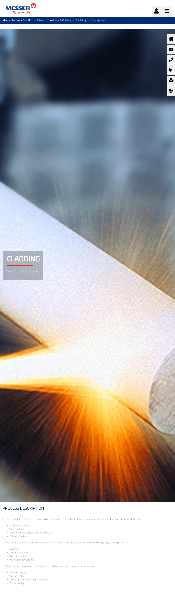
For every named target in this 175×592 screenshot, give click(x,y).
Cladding (81, 20)
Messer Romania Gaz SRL (17, 20)
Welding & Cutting (60, 20)
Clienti (41, 20)
